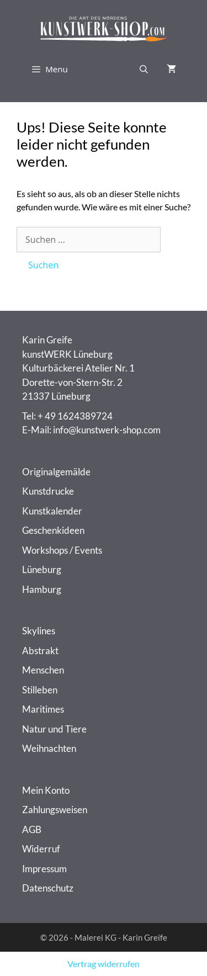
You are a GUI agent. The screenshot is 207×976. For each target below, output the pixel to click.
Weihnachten (49, 748)
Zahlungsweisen (54, 809)
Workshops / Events (62, 550)
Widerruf (41, 849)
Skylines (38, 630)
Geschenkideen (53, 530)
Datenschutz (47, 888)
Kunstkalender (52, 511)
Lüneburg (41, 569)
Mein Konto (46, 790)
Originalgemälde (56, 472)
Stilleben (39, 690)
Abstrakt (40, 650)
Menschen (43, 670)
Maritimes (43, 709)
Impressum (44, 868)
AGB (31, 829)
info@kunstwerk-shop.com (107, 430)
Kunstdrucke (48, 491)
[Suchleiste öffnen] (144, 69)
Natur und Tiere (54, 729)
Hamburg (41, 589)
